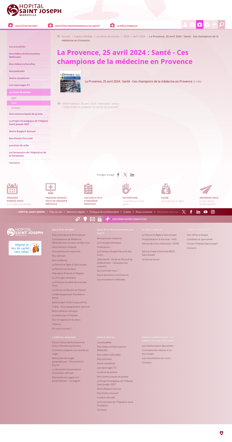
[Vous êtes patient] (27, 24)
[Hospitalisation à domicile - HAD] (159, 239)
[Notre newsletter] (106, 363)
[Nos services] (58, 255)
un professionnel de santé (135, 194)
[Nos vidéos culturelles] (109, 354)
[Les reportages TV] (106, 367)
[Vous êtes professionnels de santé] (78, 24)
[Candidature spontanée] (199, 239)
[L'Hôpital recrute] (185, 24)
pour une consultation (19, 194)
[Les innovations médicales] (111, 279)
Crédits (127, 211)
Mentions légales (76, 211)
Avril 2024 (139, 36)
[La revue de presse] (107, 372)
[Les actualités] (104, 342)
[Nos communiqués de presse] (112, 376)
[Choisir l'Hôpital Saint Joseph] (202, 243)
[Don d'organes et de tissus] (66, 319)
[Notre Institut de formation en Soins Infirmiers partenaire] (68, 344)
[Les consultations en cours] (156, 358)
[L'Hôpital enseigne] (192, 24)
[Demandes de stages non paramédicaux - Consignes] (66, 379)
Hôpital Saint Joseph (31, 211)
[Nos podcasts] (104, 359)
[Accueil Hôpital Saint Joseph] (34, 10)
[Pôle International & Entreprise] (68, 234)
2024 (126, 36)
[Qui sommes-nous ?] (107, 270)
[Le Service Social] (150, 259)
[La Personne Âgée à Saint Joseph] (69, 264)
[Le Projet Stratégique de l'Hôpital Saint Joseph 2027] (114, 382)
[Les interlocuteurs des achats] (157, 345)
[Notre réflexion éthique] (64, 311)
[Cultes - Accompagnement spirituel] (71, 306)
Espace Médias (83, 36)
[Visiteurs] (56, 324)
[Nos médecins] (59, 260)
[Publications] (103, 247)
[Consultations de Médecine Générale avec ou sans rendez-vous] (71, 241)
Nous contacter (144, 211)
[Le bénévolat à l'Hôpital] (64, 315)
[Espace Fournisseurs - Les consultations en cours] (207, 24)
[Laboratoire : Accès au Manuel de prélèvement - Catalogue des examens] (114, 263)
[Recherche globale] (221, 24)
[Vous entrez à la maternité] (66, 251)
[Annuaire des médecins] (109, 238)
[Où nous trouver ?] (62, 328)
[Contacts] (191, 248)
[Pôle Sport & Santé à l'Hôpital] (68, 273)
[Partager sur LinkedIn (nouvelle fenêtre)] (132, 175)
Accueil (66, 36)
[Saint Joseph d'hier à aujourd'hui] (69, 302)
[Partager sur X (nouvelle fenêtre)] (125, 175)
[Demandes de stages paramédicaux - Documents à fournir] (68, 361)
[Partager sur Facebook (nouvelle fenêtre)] (118, 175)
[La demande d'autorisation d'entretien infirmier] (66, 371)
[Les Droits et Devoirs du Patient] (69, 290)
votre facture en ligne (174, 192)
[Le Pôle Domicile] (145, 24)
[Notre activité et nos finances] (113, 275)
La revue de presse (107, 36)
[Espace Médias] (199, 24)
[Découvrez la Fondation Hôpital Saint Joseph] (214, 24)
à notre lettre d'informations (212, 194)
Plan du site (56, 211)
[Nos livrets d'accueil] (107, 393)
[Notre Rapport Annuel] (109, 388)
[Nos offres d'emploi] (197, 234)
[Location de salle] (106, 397)
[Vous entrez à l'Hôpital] (64, 247)
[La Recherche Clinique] (64, 269)
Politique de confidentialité (104, 211)
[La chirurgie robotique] (64, 277)
